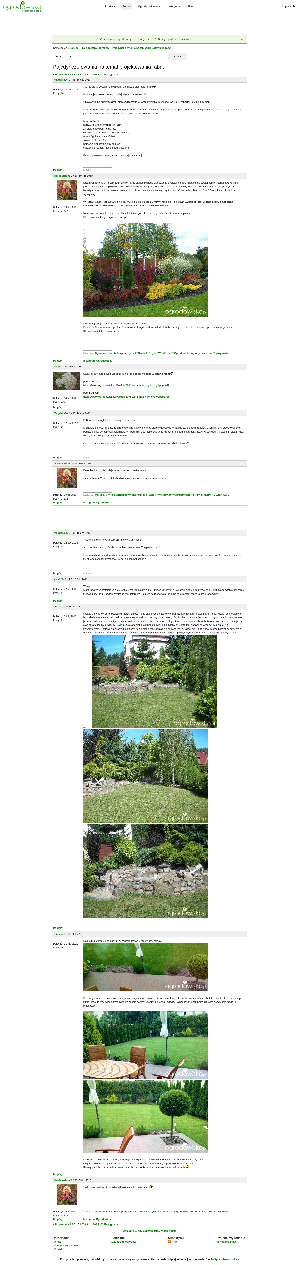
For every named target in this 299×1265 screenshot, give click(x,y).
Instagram (174, 6)
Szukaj (177, 56)
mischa (58, 934)
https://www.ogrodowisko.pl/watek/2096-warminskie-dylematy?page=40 (126, 385)
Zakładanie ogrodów (123, 1241)
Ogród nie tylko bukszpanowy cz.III (116, 353)
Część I (152, 353)
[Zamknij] (242, 39)
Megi (57, 366)
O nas (57, 1241)
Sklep (190, 6)
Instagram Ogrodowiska (97, 360)
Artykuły (110, 6)
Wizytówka (164, 353)
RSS (172, 1242)
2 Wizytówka (221, 353)
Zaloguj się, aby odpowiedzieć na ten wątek (149, 1230)
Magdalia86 (61, 79)
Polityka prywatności (66, 1245)
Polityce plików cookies (225, 1259)
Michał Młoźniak (226, 1241)
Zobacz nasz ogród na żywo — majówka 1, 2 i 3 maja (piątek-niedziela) (144, 39)
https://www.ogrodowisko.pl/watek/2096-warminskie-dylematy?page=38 (126, 396)
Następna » (111, 74)
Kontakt (58, 1249)
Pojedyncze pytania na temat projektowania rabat (141, 48)
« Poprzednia (61, 74)
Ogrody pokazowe (149, 6)
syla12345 (60, 579)
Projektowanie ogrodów (94, 48)
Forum (126, 6)
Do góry (58, 169)
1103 (101, 74)
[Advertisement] (149, 24)
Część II (142, 353)
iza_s (57, 606)
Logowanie (288, 6)
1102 (94, 74)
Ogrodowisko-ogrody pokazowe (193, 353)
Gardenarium (62, 175)
